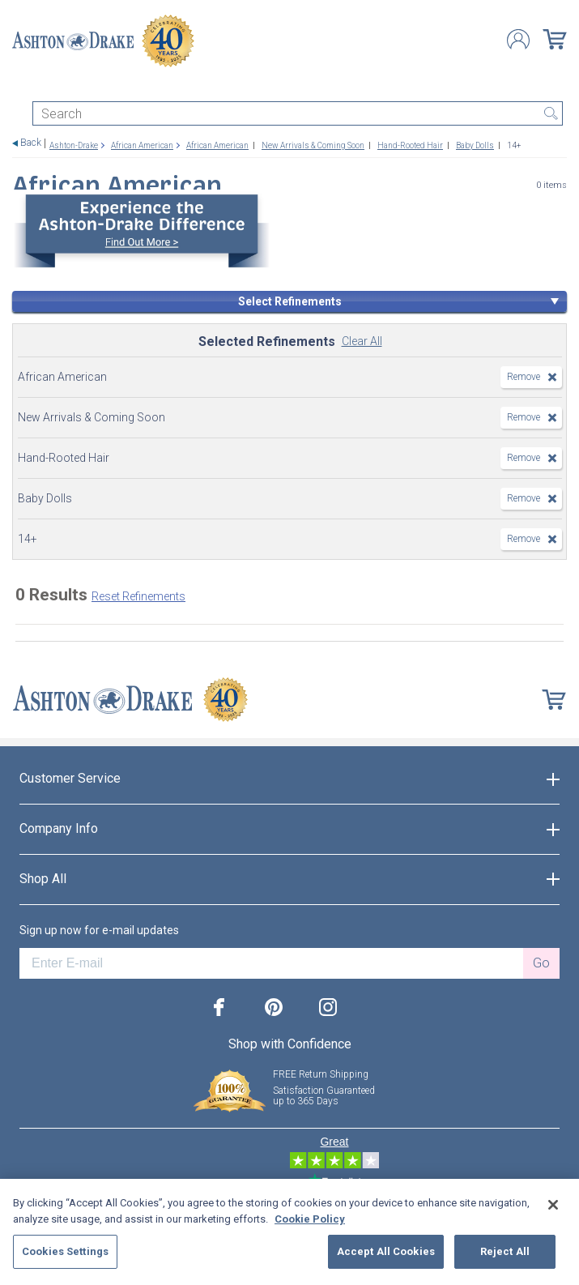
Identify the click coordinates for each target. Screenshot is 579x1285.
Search (551, 113)
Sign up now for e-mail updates (99, 930)
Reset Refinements (138, 596)
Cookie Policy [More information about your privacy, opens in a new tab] (310, 1219)
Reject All (505, 1251)
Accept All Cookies (386, 1251)
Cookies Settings (65, 1251)
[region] (289, 1232)
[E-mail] (271, 963)
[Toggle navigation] (19, 87)
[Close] (553, 1205)
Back (30, 143)
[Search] (297, 113)
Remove (523, 376)
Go (541, 963)
